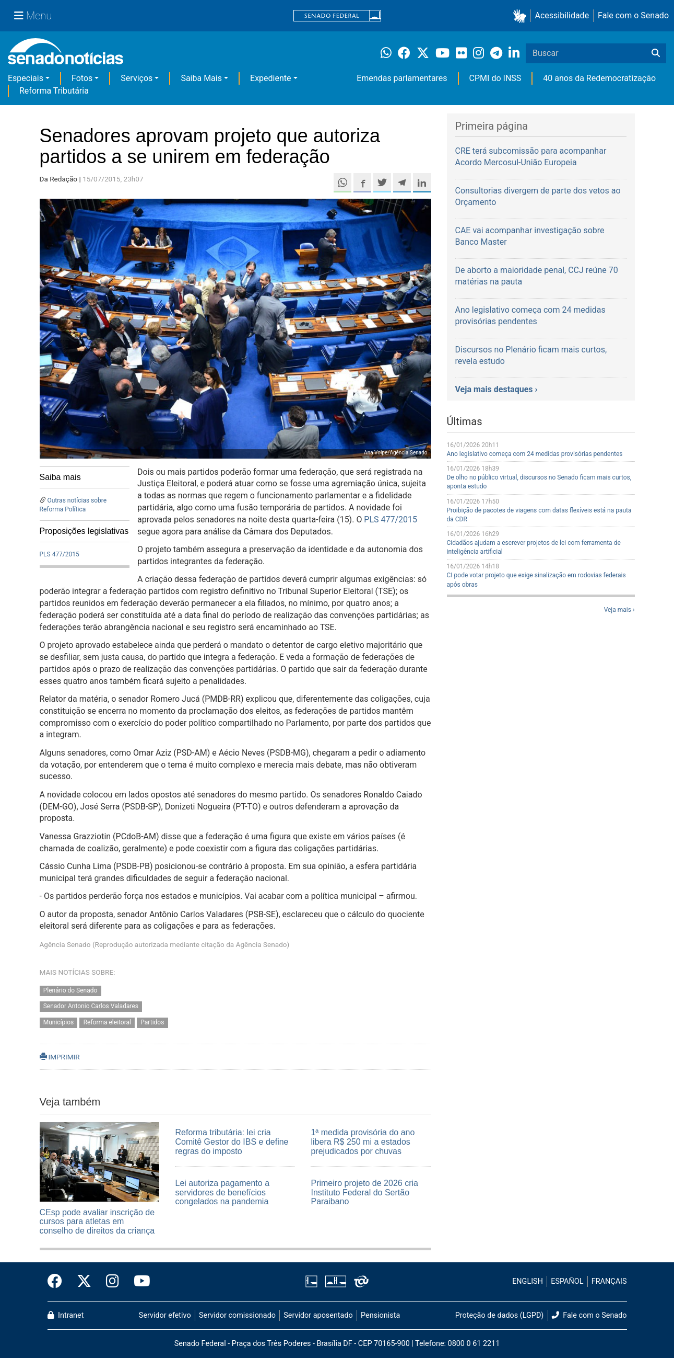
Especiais (25, 78)
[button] (521, 16)
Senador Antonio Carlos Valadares (90, 1006)
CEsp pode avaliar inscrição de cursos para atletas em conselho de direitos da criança (97, 1221)
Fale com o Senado (633, 15)
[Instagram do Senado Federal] (112, 1282)
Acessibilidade (562, 15)
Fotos (82, 78)
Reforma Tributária (54, 91)
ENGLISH (527, 1281)
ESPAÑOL (567, 1281)
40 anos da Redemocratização (599, 78)
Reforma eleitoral (107, 1022)
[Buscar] (655, 53)
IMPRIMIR (60, 1057)
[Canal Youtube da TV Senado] (138, 1282)
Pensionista (380, 1315)
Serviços (136, 78)
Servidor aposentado (317, 1315)
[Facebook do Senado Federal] (58, 1282)
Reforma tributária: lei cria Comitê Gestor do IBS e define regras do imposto (231, 1141)
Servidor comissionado (237, 1315)
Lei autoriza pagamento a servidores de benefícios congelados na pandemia (222, 1192)
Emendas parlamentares (402, 78)
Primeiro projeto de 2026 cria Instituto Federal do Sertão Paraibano (364, 1192)
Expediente (270, 78)
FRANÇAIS (609, 1281)
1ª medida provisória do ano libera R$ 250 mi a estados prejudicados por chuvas (363, 1141)
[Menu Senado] (33, 15)
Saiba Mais (201, 78)
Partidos (152, 1022)
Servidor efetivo (165, 1315)
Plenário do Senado (70, 990)
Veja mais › (619, 609)
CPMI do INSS (495, 78)
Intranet (66, 1315)
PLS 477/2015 (59, 554)
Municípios (58, 1022)
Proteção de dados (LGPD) (499, 1315)
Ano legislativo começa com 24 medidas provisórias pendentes (535, 454)
